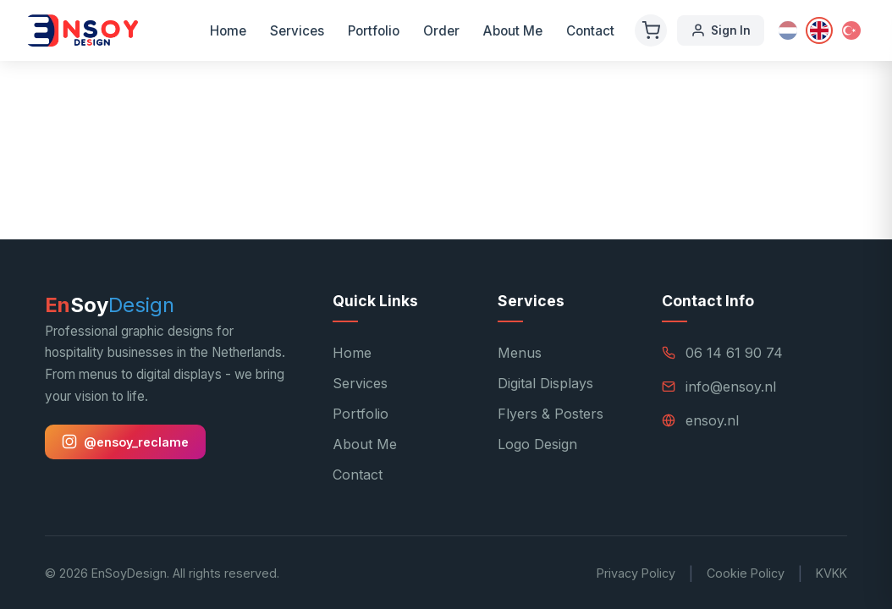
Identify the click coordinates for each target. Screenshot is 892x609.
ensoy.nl (712, 420)
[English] (819, 30)
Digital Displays (545, 383)
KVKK (831, 573)
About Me (512, 31)
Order (441, 31)
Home (228, 31)
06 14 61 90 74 (734, 352)
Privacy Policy (636, 573)
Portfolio (373, 31)
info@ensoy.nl (731, 386)
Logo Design (537, 444)
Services (297, 31)
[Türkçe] (851, 30)
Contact (590, 31)
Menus (520, 352)
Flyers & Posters (550, 413)
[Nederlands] (787, 30)
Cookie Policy (746, 573)
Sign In (721, 30)
